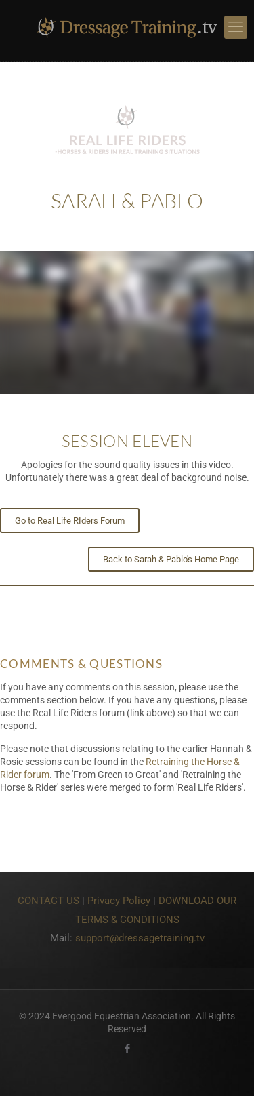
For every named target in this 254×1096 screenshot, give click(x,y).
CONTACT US (48, 901)
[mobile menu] (235, 27)
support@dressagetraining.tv (140, 938)
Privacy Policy (118, 901)
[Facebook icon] (127, 1048)
